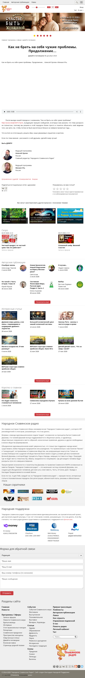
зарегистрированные (76, 192)
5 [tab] (47, 36)
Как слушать (59, 618)
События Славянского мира (40, 610)
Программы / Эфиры (11, 615)
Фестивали (33, 612)
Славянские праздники (12, 633)
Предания (33, 651)
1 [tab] (34, 36)
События (31, 607)
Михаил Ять (20, 168)
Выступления (34, 615)
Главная (6, 2)
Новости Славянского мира (14, 620)
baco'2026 (6, 675)
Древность (33, 633)
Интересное (34, 643)
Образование (34, 631)
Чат (75, 10)
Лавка (33, 2)
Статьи (30, 625)
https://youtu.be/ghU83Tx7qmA (12, 123)
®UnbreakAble (23, 675)
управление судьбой (10, 179)
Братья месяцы (9, 622)
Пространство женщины (13, 635)
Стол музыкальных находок (14, 628)
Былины (32, 659)
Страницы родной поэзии (13, 645)
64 (52, 7)
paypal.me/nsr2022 (74, 536)
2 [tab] (38, 36)
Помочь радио (60, 626)
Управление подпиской (64, 621)
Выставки (33, 620)
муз (57, 7)
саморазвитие (25, 179)
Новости (6, 610)
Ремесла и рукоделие (37, 641)
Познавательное (36, 617)
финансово (68, 519)
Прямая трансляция (62, 607)
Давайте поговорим (36, 56)
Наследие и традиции (38, 646)
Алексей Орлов (21, 153)
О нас (55, 624)
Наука (31, 638)
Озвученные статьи (11, 638)
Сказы (30, 649)
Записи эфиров (9, 617)
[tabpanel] (42, 22)
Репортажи (7, 630)
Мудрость (33, 636)
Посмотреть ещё (42, 302)
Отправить (6, 593)
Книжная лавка (9, 643)
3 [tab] (41, 36)
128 (49, 7)
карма (35, 179)
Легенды (32, 657)
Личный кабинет (61, 629)
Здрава (32, 628)
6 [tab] (50, 36)
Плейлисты (58, 610)
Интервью (7, 625)
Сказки (32, 654)
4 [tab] (44, 36)
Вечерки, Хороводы (37, 622)
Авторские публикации (20, 2)
